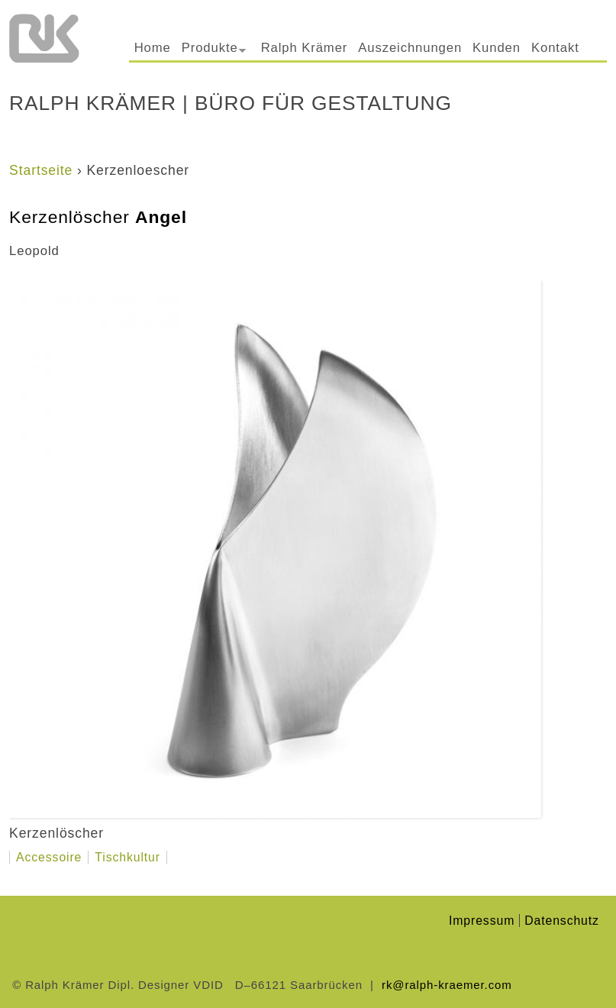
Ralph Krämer (304, 47)
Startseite (41, 170)
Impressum (481, 920)
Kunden (496, 47)
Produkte (211, 50)
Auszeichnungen (410, 47)
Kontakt (555, 47)
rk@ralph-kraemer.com (447, 984)
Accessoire (49, 857)
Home (152, 47)
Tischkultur (127, 857)
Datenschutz (561, 920)
